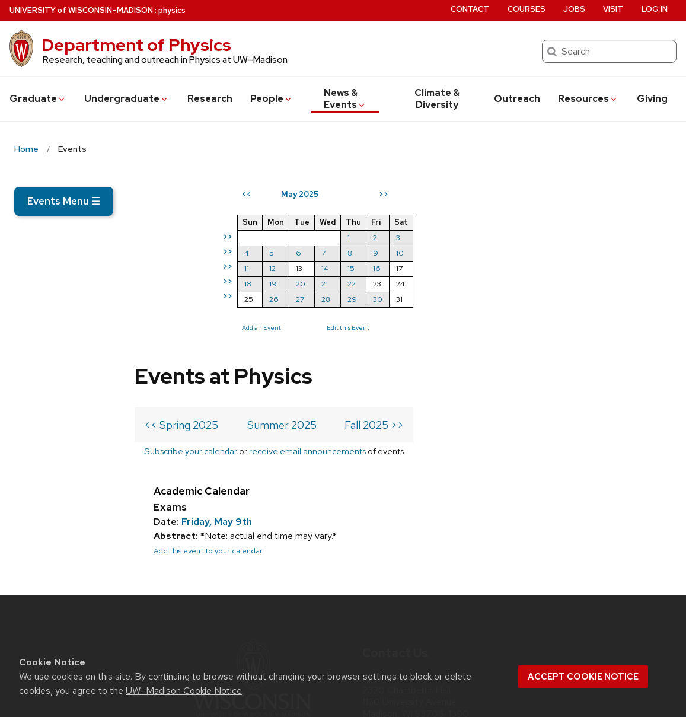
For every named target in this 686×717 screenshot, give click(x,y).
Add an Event (477, 327)
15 (566, 268)
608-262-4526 (426, 589)
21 (540, 284)
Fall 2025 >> (374, 249)
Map (376, 550)
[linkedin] (421, 623)
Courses (526, 9)
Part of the (252, 581)
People (271, 99)
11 (462, 268)
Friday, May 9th (216, 346)
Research (209, 99)
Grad (37, 99)
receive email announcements (307, 275)
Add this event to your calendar (208, 375)
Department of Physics (136, 45)
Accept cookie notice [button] (583, 677)
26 (489, 299)
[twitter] (372, 623)
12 (488, 268)
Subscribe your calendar (190, 275)
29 (568, 299)
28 (541, 299)
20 (516, 284)
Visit (613, 9)
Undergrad (126, 99)
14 (540, 268)
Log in (655, 9)
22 (567, 284)
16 (592, 268)
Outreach (517, 99)
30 (593, 299)
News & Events (345, 99)
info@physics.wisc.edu (433, 570)
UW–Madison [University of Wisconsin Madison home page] (81, 10)
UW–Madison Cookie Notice (184, 690)
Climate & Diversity (437, 99)
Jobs (574, 9)
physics (172, 10)
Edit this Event (564, 327)
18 (463, 284)
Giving (652, 99)
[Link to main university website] (252, 543)
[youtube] (446, 623)
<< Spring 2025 (181, 249)
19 (488, 284)
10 (615, 253)
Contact (470, 9)
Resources (588, 99)
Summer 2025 (282, 249)
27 (516, 299)
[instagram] (397, 623)
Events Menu (63, 201)
